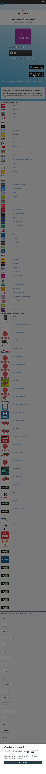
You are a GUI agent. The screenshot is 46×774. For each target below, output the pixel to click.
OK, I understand (23, 762)
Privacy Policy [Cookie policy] (30, 751)
